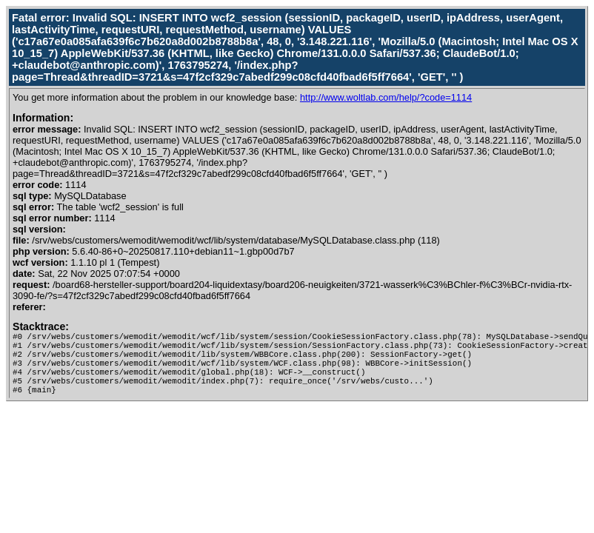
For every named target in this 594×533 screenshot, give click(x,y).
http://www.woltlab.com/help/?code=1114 (386, 97)
